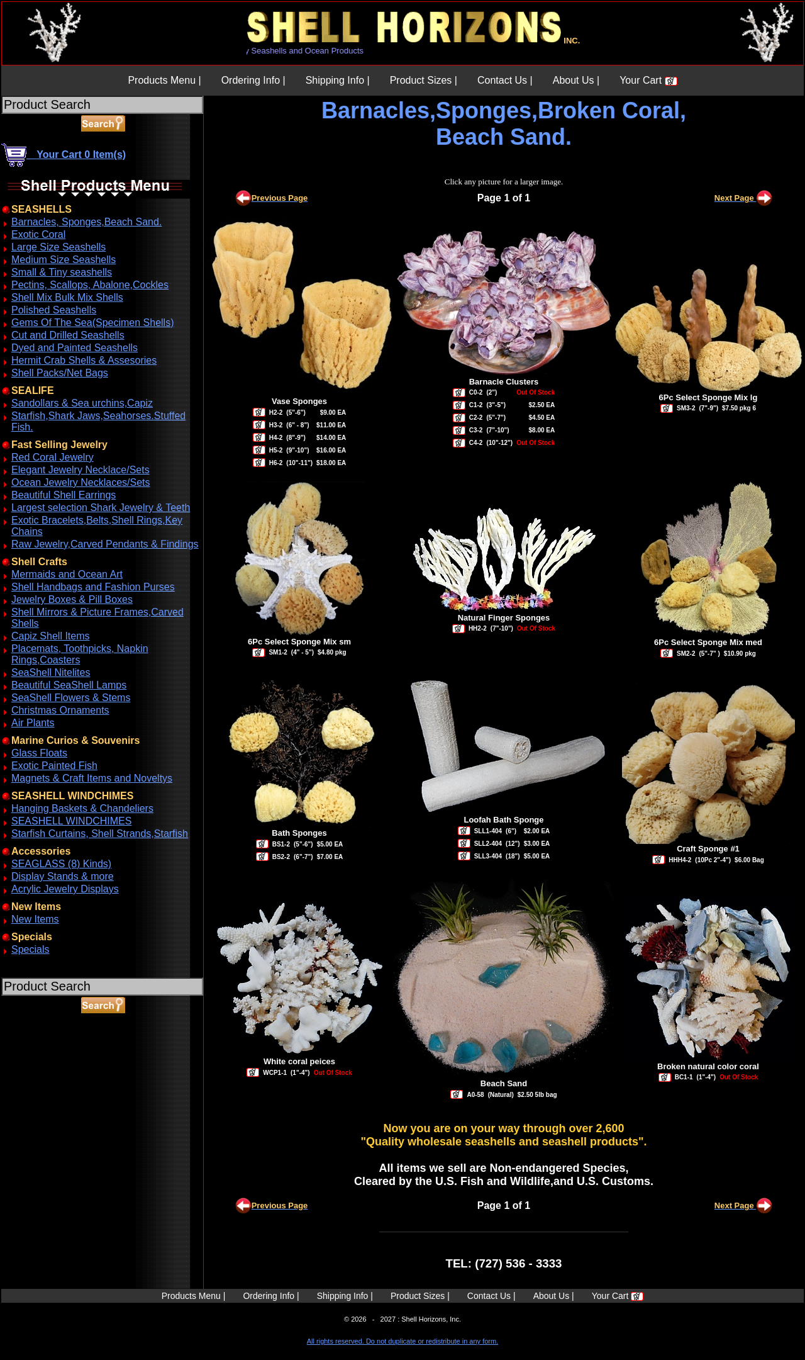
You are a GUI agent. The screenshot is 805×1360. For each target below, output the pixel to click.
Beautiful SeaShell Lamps (68, 685)
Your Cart (648, 80)
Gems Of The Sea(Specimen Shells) (92, 322)
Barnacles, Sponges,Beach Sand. (86, 221)
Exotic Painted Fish (54, 765)
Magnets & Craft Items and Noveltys (91, 778)
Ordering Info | (253, 80)
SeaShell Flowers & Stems (70, 697)
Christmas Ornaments (60, 710)
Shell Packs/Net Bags (59, 373)
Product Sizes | (423, 80)
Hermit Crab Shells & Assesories (84, 360)
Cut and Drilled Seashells (68, 335)
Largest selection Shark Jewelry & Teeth (100, 507)
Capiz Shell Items (50, 636)
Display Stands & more (62, 876)
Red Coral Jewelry (52, 457)
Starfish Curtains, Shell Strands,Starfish (99, 833)
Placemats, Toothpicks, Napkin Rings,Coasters (79, 654)
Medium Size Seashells (63, 259)
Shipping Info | (338, 80)
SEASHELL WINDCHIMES (71, 821)
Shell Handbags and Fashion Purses (93, 587)
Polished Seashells (53, 310)
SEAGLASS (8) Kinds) (61, 863)
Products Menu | (164, 80)
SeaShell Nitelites (50, 672)
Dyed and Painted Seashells (74, 347)
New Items (35, 919)
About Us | (576, 80)
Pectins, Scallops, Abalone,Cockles (90, 284)
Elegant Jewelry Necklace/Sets (80, 469)
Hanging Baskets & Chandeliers (82, 808)
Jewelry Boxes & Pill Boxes (72, 599)
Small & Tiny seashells (61, 272)
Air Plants (32, 722)
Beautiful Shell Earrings (63, 495)
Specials (30, 949)
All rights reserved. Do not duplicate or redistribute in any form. (402, 1341)
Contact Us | (505, 80)
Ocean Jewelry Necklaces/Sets (80, 482)
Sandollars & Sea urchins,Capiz (82, 403)
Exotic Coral (38, 234)
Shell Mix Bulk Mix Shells (67, 297)
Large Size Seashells (58, 247)
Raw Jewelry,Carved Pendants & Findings (105, 544)
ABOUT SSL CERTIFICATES (34, 1072)
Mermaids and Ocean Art (67, 574)
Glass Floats (39, 753)
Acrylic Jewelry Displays (65, 889)
